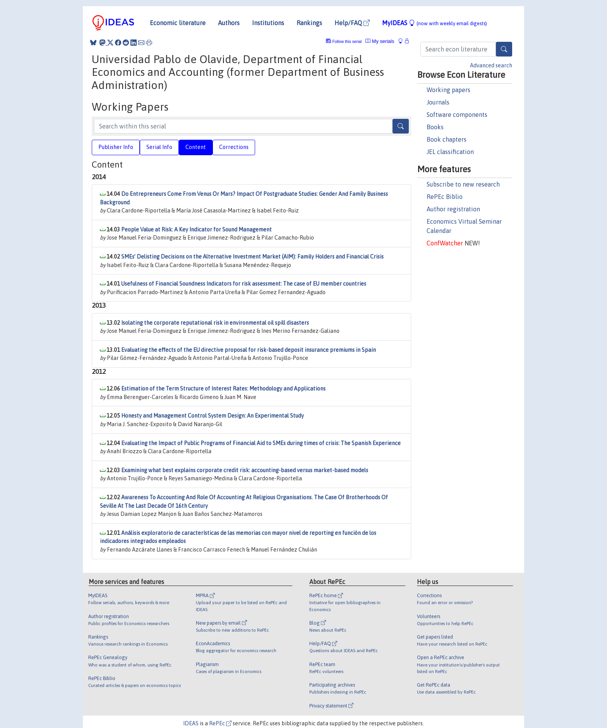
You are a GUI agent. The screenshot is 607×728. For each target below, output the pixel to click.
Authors (229, 22)
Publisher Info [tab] (115, 147)
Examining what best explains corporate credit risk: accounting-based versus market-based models (244, 470)
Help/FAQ (352, 22)
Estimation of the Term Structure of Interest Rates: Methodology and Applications (223, 388)
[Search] (504, 49)
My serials (379, 41)
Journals (438, 102)
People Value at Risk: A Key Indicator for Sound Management (196, 229)
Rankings (309, 22)
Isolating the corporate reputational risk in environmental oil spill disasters (215, 323)
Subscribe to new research (463, 184)
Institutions (268, 22)
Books (435, 126)
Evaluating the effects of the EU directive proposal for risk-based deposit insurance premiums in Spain (248, 350)
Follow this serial (347, 41)
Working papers (448, 89)
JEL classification (450, 151)
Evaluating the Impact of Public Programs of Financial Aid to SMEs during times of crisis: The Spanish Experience (261, 443)
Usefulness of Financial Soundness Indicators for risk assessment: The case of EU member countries (243, 284)
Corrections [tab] (234, 147)
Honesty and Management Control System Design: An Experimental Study (212, 416)
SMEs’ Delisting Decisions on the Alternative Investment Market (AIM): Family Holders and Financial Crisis (252, 257)
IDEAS (191, 723)
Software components (457, 114)
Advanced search (491, 65)
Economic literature (178, 22)
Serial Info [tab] (159, 147)
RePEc (220, 723)
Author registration (453, 209)
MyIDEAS (434, 22)
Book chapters (446, 139)
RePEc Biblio (445, 196)
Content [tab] (195, 147)
